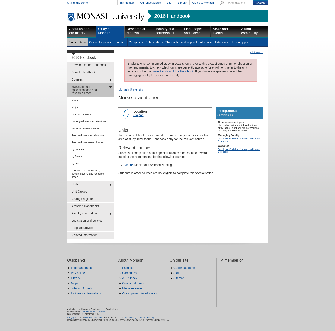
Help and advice (82, 228)
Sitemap (178, 278)
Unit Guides (79, 191)
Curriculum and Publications (95, 311)
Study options (77, 42)
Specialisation (225, 114)
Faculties (128, 267)
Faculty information (84, 213)
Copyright (71, 317)
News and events (220, 31)
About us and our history (79, 31)
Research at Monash (136, 31)
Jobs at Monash (81, 288)
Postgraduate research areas (88, 142)
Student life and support (181, 42)
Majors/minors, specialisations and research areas (84, 90)
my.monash (127, 2)
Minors (75, 100)
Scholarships (154, 42)
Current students (150, 2)
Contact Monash (133, 283)
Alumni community (249, 31)
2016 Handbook (172, 16)
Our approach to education (140, 293)
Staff (169, 2)
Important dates (81, 267)
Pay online (78, 273)
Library (182, 2)
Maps (74, 283)
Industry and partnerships (164, 31)
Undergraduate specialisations (89, 121)
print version (256, 52)
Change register (82, 199)
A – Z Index (129, 278)
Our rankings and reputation (107, 42)
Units (75, 184)
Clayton (138, 115)
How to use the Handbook (89, 65)
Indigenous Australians (86, 293)
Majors (75, 107)
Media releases (132, 288)
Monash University (130, 89)
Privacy (150, 317)
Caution (141, 317)
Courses (77, 79)
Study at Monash (104, 31)
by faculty (77, 156)
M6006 (129, 165)
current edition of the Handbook (173, 71)
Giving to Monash (203, 2)
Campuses (136, 42)
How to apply (239, 42)
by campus (78, 149)
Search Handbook (84, 72)
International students (213, 42)
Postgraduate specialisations (88, 135)
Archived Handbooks (85, 206)
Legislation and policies (87, 220)
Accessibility (130, 317)
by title (75, 163)
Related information (84, 235)
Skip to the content (78, 2)
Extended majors (81, 114)
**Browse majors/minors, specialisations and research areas (88, 174)
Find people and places (193, 31)
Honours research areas (85, 128)
